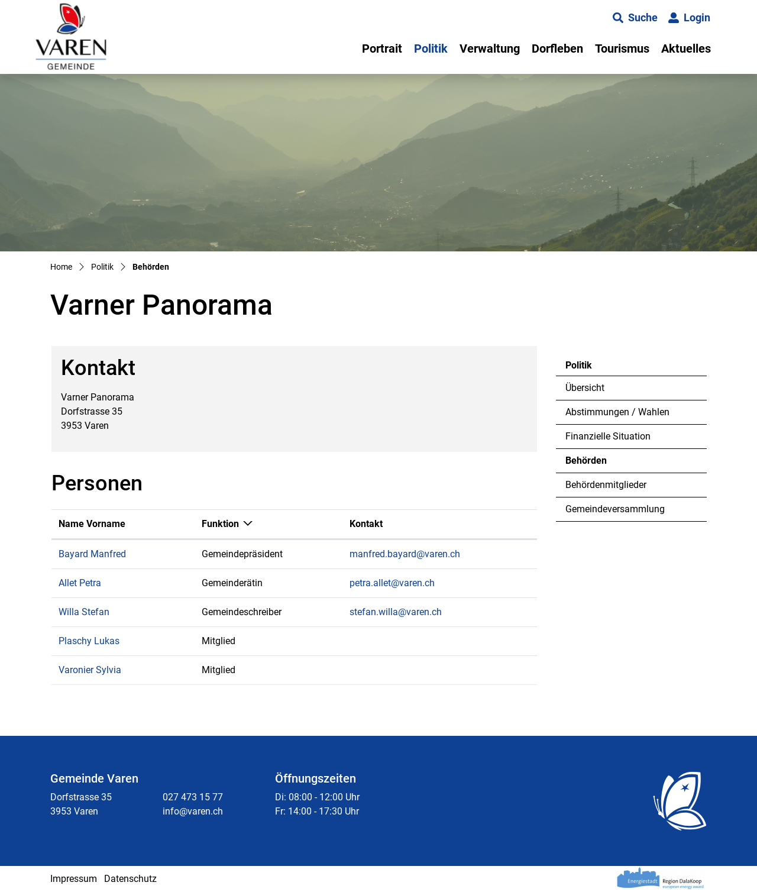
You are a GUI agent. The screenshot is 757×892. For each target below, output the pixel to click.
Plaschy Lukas (89, 641)
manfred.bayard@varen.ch (405, 554)
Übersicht (584, 387)
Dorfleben (557, 48)
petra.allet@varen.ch (392, 583)
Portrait (382, 48)
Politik (431, 48)
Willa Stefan (84, 612)
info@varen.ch (193, 811)
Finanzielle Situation (608, 436)
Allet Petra (80, 583)
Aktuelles (686, 48)
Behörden (597, 464)
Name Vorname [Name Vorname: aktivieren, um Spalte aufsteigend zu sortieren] (92, 523)
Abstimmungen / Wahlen (617, 412)
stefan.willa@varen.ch (396, 612)
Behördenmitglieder (605, 484)
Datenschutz (130, 878)
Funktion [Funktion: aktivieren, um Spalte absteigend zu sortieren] (220, 523)
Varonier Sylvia (90, 670)
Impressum (73, 878)
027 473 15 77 (193, 797)
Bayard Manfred (92, 554)
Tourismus (622, 48)
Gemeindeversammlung (615, 509)
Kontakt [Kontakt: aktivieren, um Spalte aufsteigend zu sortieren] (366, 523)
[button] (635, 17)
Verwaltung (490, 48)
